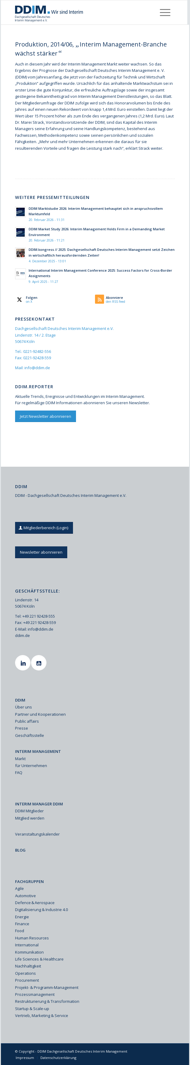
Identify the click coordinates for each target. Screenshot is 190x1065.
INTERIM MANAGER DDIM (39, 804)
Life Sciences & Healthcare (39, 959)
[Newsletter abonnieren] (41, 552)
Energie (22, 916)
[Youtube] (39, 663)
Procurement (27, 980)
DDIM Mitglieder (29, 811)
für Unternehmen (31, 765)
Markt (20, 758)
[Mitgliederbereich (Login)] (44, 528)
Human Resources (32, 938)
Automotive (25, 895)
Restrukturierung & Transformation (47, 1001)
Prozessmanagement (35, 994)
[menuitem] (165, 12)
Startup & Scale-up (32, 1008)
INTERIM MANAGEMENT (38, 751)
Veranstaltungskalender (37, 834)
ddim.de (22, 635)
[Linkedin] (23, 663)
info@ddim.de (37, 367)
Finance (22, 923)
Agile (19, 888)
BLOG (20, 850)
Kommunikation (29, 952)
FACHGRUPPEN (29, 881)
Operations (25, 973)
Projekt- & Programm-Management (46, 987)
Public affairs (27, 721)
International (27, 945)
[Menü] (165, 12)
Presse (21, 728)
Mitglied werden (29, 818)
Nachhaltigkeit (28, 966)
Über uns (23, 707)
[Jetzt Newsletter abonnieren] (45, 416)
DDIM (20, 700)
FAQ (18, 772)
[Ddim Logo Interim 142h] (78, 12)
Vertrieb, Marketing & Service (41, 1015)
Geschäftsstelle (29, 735)
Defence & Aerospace (35, 902)
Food (19, 930)
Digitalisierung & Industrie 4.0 (41, 909)
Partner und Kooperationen (40, 714)
